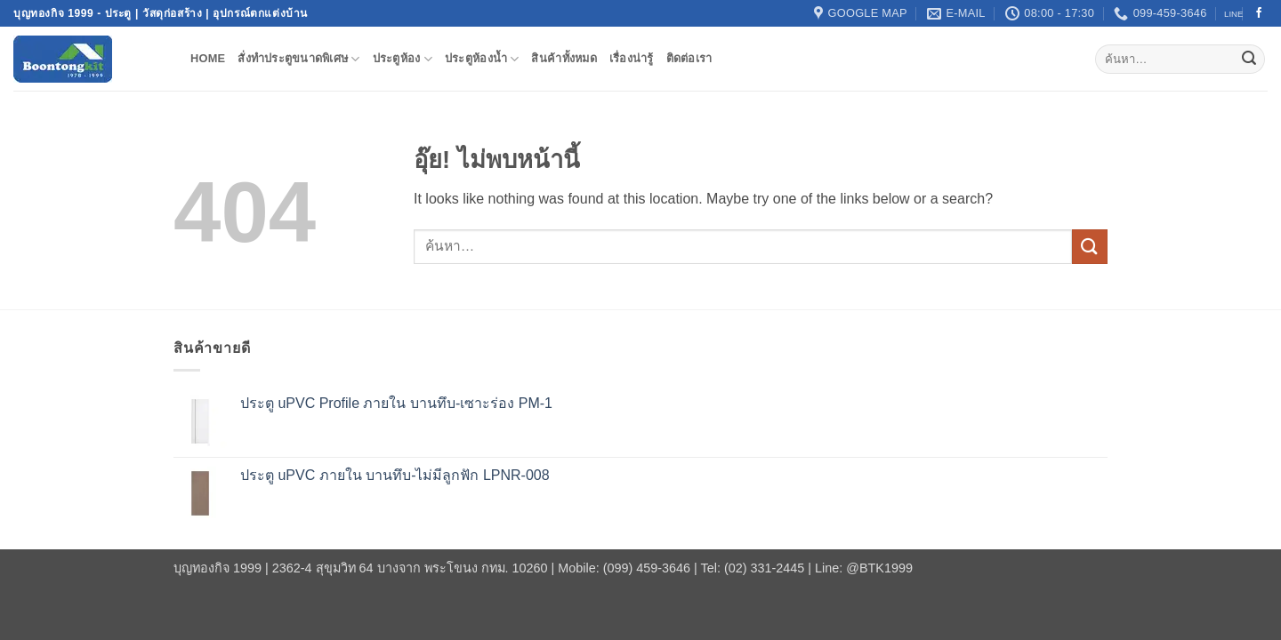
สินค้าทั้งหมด (563, 58)
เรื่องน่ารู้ (631, 58)
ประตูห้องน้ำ (482, 59)
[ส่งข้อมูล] (1249, 59)
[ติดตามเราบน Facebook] (1258, 13)
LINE (1233, 14)
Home (207, 58)
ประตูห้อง (402, 59)
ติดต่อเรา (689, 58)
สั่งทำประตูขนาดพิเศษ (298, 59)
